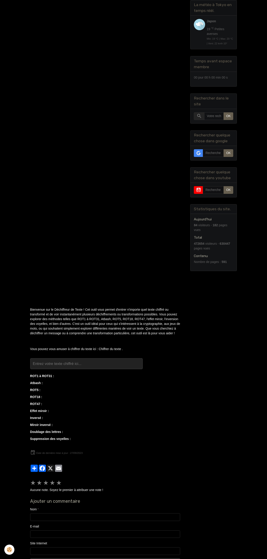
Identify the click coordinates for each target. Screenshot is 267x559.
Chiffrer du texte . (111, 349)
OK (228, 116)
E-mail (34, 526)
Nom (33, 509)
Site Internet (38, 543)
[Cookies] (10, 550)
